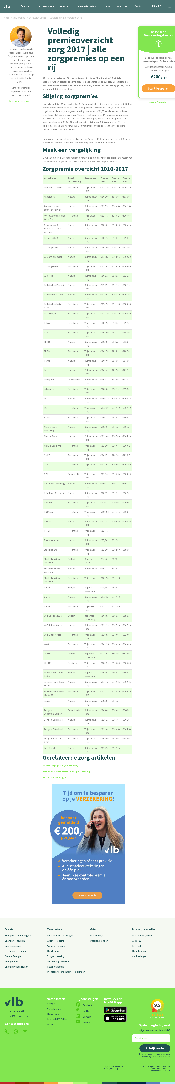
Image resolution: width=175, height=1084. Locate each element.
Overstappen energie (15, 950)
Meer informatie (157, 102)
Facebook (84, 1005)
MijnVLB (156, 6)
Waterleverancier (99, 940)
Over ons (122, 6)
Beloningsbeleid (55, 966)
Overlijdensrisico (55, 950)
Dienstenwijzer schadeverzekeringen (66, 971)
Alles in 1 (136, 940)
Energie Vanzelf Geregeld (18, 935)
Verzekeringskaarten (58, 961)
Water (93, 929)
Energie (25, 6)
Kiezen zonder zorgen (55, 777)
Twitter (83, 1010)
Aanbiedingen (139, 956)
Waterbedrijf (96, 935)
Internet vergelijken (142, 935)
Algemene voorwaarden (113, 1066)
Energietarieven (13, 945)
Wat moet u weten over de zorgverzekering (66, 771)
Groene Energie (13, 956)
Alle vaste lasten (86, 6)
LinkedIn (83, 1016)
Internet (64, 6)
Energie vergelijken (15, 940)
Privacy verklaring (111, 1068)
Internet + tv (139, 945)
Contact (139, 6)
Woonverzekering (56, 945)
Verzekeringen (46, 6)
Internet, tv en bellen (143, 929)
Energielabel (11, 961)
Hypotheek (53, 1013)
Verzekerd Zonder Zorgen (60, 935)
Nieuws (107, 6)
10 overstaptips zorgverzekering (60, 765)
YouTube (83, 1022)
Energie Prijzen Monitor (17, 966)
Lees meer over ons (19, 100)
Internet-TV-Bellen (57, 1019)
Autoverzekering (55, 940)
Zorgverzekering (55, 956)
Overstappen (139, 950)
